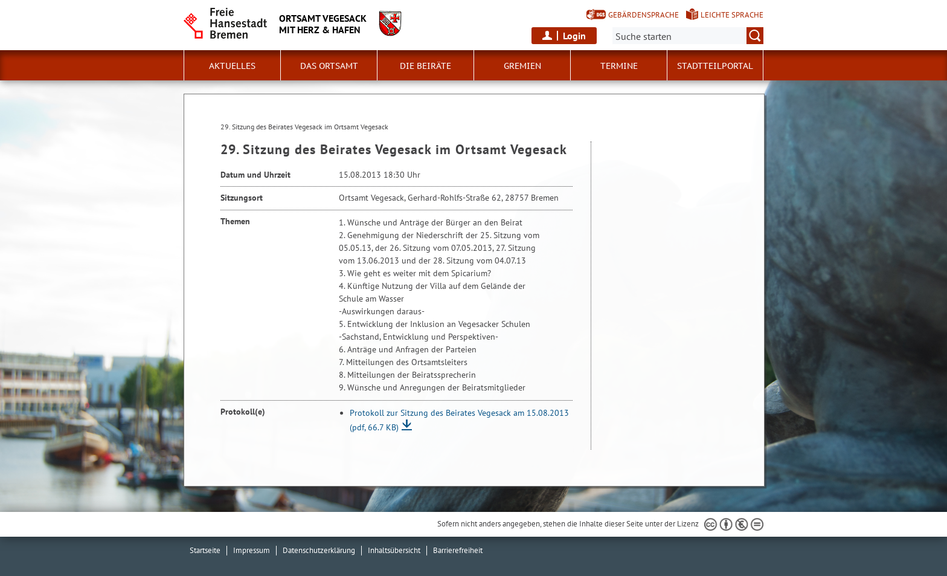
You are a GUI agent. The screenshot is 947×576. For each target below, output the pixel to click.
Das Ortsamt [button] (329, 65)
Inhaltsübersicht (394, 550)
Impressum (251, 550)
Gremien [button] (522, 65)
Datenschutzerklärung (319, 550)
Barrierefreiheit (458, 550)
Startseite (205, 550)
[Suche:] (687, 35)
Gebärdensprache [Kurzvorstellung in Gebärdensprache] (643, 15)
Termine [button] (619, 65)
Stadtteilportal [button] (715, 65)
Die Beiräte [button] (425, 65)
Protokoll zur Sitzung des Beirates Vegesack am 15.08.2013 (459, 420)
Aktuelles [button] (232, 65)
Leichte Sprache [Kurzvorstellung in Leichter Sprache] (732, 15)
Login (574, 36)
